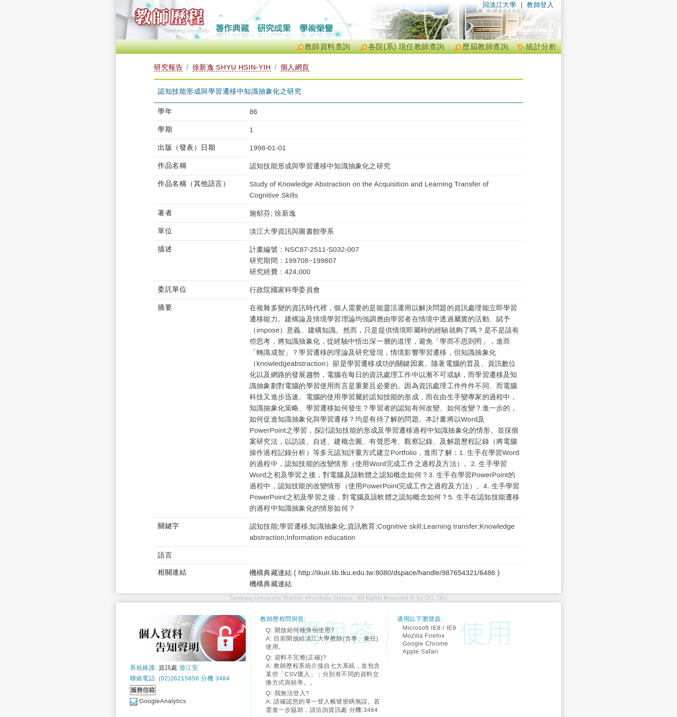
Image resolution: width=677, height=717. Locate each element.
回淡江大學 (500, 4)
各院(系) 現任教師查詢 (406, 47)
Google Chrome (425, 643)
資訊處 (168, 667)
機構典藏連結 (270, 584)
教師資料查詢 (328, 47)
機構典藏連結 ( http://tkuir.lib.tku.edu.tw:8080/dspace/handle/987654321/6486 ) (374, 572)
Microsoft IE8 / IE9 (429, 627)
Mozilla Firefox (423, 635)
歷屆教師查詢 (485, 47)
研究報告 (168, 67)
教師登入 (540, 4)
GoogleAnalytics (162, 701)
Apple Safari (420, 651)
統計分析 (541, 47)
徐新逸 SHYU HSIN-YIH (231, 67)
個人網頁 (295, 67)
